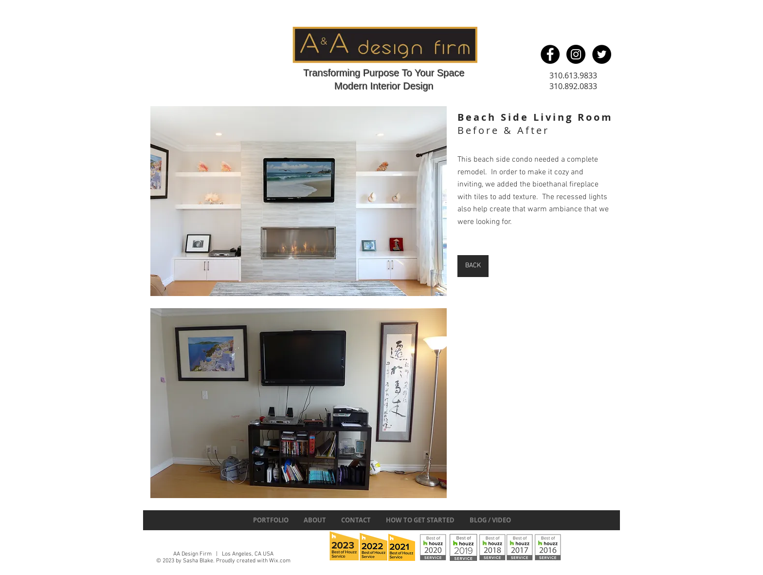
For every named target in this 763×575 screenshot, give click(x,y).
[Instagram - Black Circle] (575, 54)
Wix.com (280, 560)
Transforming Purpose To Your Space (384, 73)
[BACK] (473, 266)
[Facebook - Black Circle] (550, 54)
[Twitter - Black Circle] (601, 54)
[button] (298, 201)
